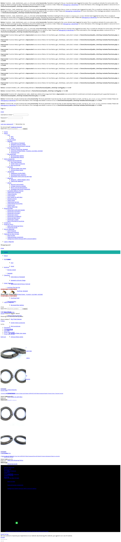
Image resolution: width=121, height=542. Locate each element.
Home (6, 132)
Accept (3, 537)
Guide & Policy (8, 224)
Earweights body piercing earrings (21, 176)
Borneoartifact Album (17, 157)
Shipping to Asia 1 (12, 215)
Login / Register (9, 241)
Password (4, 118)
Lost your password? (7, 124)
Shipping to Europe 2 (13, 211)
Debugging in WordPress (70, 4)
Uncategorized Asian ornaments (20, 189)
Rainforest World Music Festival (20, 146)
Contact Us (7, 223)
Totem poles (11, 200)
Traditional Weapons (17, 181)
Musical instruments (17, 184)
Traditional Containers (14, 192)
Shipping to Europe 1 (13, 213)
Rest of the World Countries (15, 221)
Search (25, 128)
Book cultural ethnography (19, 187)
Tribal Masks (11, 195)
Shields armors (12, 199)
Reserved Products (13, 232)
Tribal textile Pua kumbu (15, 203)
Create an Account (16, 127)
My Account (7, 259)
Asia (8, 135)
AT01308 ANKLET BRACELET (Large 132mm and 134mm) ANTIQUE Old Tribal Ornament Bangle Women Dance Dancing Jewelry (32, 393)
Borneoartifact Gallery (17, 156)
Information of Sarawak (18, 143)
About (6, 133)
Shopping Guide (12, 227)
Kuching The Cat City (13, 148)
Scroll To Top (4, 534)
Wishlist (6, 267)
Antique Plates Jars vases (18, 168)
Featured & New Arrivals (11, 234)
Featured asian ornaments (15, 237)
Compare (3, 389)
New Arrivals (11, 235)
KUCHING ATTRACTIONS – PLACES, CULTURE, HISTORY (27, 151)
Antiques (10, 167)
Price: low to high (9, 332)
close (2, 112)
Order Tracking (8, 283)
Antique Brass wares (17, 170)
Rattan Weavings (12, 207)
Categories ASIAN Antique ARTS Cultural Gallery (21, 238)
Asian (12, 138)
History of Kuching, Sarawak (19, 149)
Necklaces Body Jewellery (18, 175)
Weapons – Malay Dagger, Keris (20, 179)
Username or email (7, 115)
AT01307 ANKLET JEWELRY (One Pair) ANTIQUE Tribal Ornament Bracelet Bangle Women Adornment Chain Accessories (30, 456)
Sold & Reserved (9, 229)
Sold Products (11, 231)
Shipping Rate (8, 208)
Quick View (4, 390)
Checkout (7, 275)
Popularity (7, 327)
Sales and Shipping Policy (15, 226)
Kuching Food (15, 152)
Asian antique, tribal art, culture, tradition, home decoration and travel (26, 531)
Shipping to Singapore (14, 216)
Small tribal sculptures (18, 163)
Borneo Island (11, 140)
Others (9, 183)
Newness (6, 330)
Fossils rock (11, 205)
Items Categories (9, 159)
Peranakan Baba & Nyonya (15, 191)
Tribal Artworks (12, 194)
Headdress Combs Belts (18, 173)
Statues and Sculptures (14, 160)
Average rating (8, 329)
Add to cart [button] (4, 462)
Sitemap (6, 477)
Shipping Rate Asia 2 (13, 218)
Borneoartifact (11, 154)
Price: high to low (9, 334)
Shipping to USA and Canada (16, 210)
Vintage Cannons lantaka (18, 186)
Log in (2, 121)
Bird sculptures (15, 165)
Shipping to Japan (12, 219)
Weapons (10, 178)
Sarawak (9, 141)
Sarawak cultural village (18, 144)
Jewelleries (10, 171)
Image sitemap (8, 475)
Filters (3, 321)
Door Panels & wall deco (14, 197)
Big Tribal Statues (16, 162)
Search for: (4, 128)
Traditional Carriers (13, 202)
